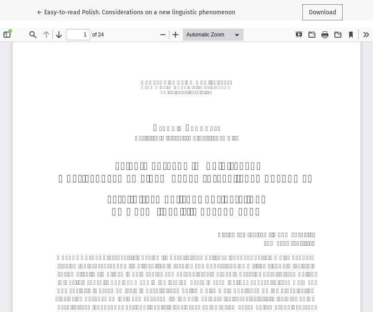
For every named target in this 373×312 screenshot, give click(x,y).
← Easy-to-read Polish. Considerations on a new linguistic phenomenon (136, 11)
